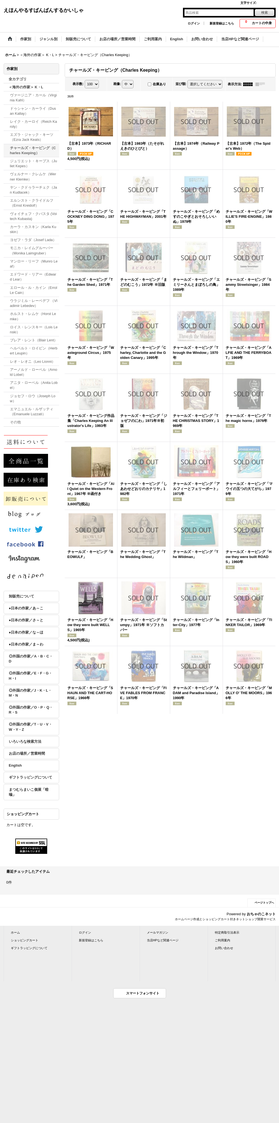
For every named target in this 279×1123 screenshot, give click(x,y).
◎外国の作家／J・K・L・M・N (30, 692)
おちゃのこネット (261, 914)
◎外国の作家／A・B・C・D (31, 658)
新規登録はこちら (222, 23)
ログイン (194, 23)
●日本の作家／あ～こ (26, 608)
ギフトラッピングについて (30, 777)
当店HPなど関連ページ (163, 940)
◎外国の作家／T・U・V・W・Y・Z (30, 726)
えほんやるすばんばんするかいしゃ (44, 10)
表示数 (78, 84)
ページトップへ (264, 902)
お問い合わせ (224, 948)
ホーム (15, 932)
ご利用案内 (222, 940)
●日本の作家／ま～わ (26, 644)
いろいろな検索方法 (25, 741)
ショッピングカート (24, 940)
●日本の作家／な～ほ (26, 632)
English (15, 765)
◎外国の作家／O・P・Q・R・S (31, 709)
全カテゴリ (18, 79)
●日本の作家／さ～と (26, 620)
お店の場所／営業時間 (27, 753)
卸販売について (21, 596)
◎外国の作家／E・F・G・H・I (30, 675)
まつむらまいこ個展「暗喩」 (29, 792)
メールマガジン (157, 932)
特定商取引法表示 (227, 932)
